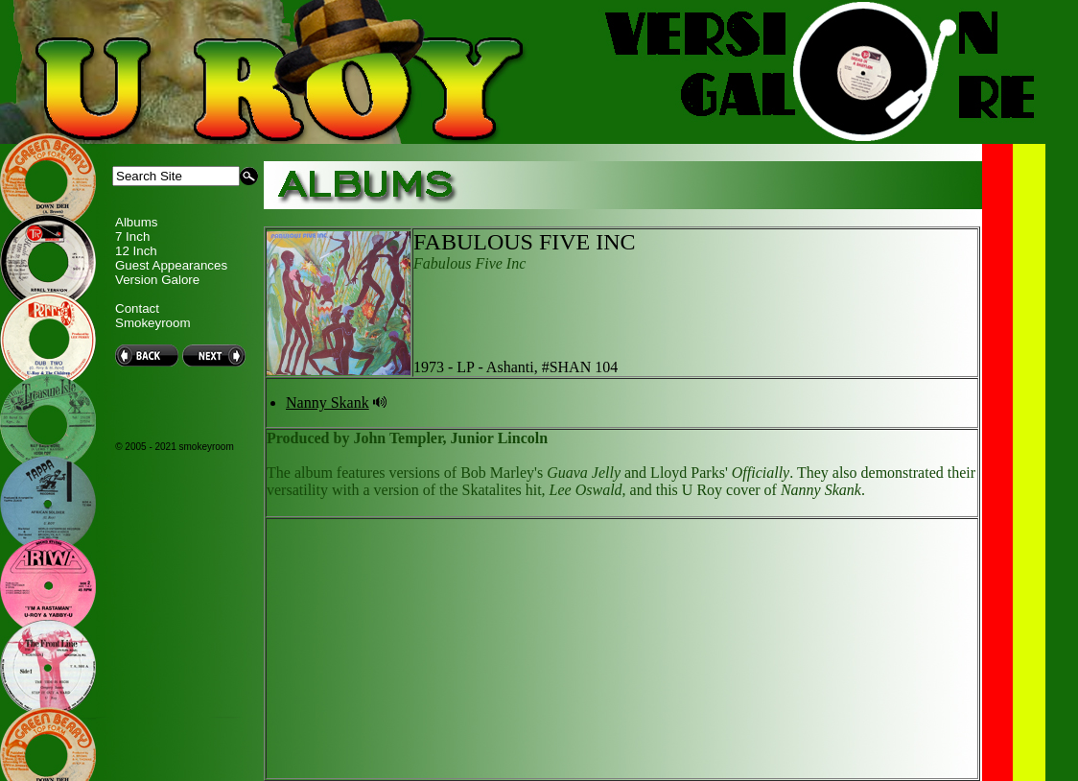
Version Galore (157, 279)
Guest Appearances (171, 265)
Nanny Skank (327, 402)
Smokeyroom (153, 323)
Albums (136, 222)
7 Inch (132, 236)
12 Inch (136, 251)
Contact (137, 308)
